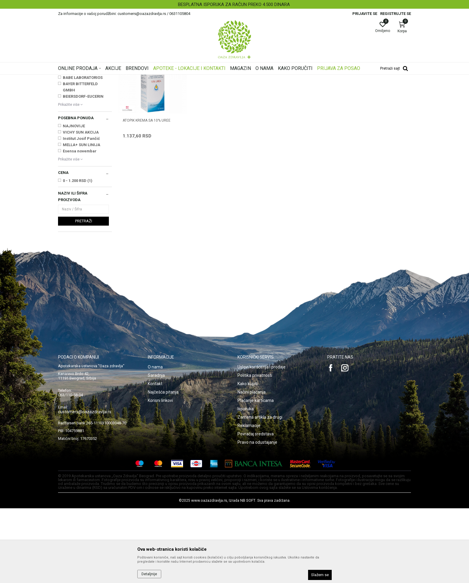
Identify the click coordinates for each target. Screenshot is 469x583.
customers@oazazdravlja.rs (84, 486)
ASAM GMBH (75, 146)
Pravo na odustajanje (257, 517)
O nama (155, 441)
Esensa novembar (80, 226)
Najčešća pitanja (163, 466)
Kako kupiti (247, 458)
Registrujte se (395, 13)
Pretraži (83, 295)
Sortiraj (282, 87)
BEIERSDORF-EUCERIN (83, 171)
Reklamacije (249, 500)
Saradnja (156, 450)
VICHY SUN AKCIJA (81, 207)
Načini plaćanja (251, 466)
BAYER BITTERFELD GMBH (80, 161)
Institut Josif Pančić (81, 213)
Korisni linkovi (160, 475)
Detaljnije (149, 574)
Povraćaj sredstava (255, 508)
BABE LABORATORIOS (83, 152)
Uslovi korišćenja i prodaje (261, 441)
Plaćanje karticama (255, 475)
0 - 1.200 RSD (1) (77, 255)
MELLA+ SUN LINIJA (81, 219)
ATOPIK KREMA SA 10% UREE (146, 194)
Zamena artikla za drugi (259, 491)
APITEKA (71, 139)
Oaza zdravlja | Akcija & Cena (82, 78)
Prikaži (334, 87)
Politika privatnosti (254, 450)
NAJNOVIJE (74, 200)
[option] (234, 4)
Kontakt (155, 458)
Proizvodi (118, 78)
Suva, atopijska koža (77, 107)
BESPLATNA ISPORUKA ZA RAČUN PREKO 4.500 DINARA (234, 4)
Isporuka (245, 483)
